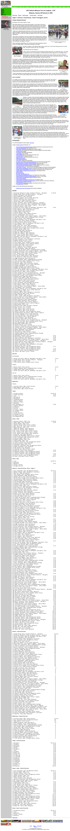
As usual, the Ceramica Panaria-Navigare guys (26, 161)
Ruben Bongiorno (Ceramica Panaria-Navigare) (26, 162)
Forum (68, 6)
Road (31, 6)
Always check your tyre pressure (23, 188)
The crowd (18, 160)
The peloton (18, 150)
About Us (35, 826)
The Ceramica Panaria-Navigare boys (24, 147)
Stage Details (25, 15)
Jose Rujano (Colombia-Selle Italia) (23, 149)
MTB (35, 6)
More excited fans (20, 172)
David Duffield (19, 154)
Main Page (14, 15)
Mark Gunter (20, 144)
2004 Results (3, 14)
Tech (24, 6)
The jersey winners (20, 166)
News (21, 6)
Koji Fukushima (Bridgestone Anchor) (24, 165)
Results (19, 15)
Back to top (14, 817)
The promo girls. (19, 184)
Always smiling (19, 171)
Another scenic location (21, 151)
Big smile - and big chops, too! (22, 174)
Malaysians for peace (20, 158)
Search (64, 6)
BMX (38, 6)
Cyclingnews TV (15, 6)
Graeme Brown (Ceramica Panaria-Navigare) (26, 170)
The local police (19, 156)
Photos (51, 6)
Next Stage (40, 15)
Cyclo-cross (42, 6)
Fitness (55, 6)
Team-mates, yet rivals (21, 167)
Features (27, 6)
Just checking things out (21, 159)
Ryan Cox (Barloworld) (21, 148)
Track (47, 6)
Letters (60, 6)
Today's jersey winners (21, 178)
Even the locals (19, 157)
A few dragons (19, 153)
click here (32, 142)
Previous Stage (33, 15)
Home (2, 8)
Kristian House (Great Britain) (22, 169)
